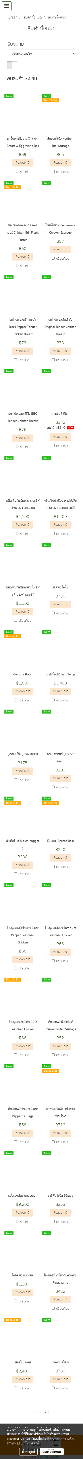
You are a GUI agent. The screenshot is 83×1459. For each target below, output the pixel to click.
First (37, 1412)
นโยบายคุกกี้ (31, 1443)
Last (46, 1412)
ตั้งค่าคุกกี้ (28, 1451)
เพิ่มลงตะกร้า (22, 162)
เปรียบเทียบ (24, 172)
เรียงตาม (16, 44)
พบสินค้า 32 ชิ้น (22, 78)
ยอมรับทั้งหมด (51, 1451)
